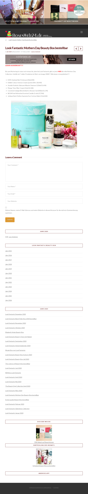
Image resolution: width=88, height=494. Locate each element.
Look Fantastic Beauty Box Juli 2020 (17, 359)
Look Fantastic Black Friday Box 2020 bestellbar (21, 319)
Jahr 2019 (8, 269)
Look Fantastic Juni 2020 (13, 368)
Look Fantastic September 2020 (15, 341)
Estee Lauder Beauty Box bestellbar (17, 400)
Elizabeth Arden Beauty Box (14, 332)
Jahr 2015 (8, 251)
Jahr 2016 (8, 255)
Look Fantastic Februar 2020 (14, 404)
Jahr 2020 (9, 51)
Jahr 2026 (8, 300)
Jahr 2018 (8, 264)
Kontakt (56, 487)
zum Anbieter (13, 237)
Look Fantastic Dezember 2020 (15, 314)
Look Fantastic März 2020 (13, 391)
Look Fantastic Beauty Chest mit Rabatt (18, 337)
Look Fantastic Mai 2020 (13, 382)
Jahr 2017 (8, 260)
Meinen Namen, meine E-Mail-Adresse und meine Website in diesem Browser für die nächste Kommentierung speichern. (41, 211)
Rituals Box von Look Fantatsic (15, 350)
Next (83, 12)
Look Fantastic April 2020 (13, 377)
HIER (59, 71)
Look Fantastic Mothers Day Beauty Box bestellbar (22, 395)
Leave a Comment (35, 51)
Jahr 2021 (8, 278)
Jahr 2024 (8, 291)
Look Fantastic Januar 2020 (14, 413)
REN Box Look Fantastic (13, 373)
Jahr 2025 (8, 296)
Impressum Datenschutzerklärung (40, 487)
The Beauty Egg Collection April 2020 (17, 386)
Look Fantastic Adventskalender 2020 (17, 346)
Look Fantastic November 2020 (15, 323)
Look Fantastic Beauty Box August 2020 (18, 355)
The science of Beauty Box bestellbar (17, 364)
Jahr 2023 (8, 287)
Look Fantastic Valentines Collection (17, 409)
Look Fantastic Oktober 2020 (15, 328)
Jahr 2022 (8, 282)
